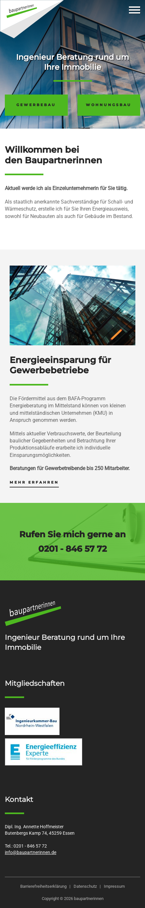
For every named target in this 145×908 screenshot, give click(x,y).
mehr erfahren (34, 482)
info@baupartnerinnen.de (30, 852)
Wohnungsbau (108, 105)
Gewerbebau (36, 105)
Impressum (114, 886)
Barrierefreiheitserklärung (43, 886)
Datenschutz (85, 886)
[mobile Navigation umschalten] (134, 10)
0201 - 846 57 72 (72, 549)
